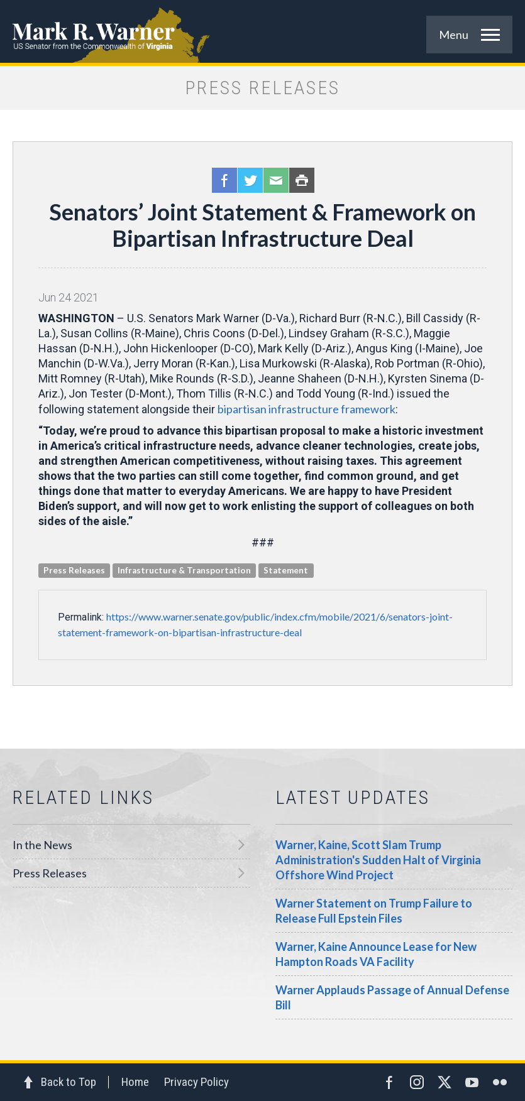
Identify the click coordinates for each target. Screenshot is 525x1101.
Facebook (224, 180)
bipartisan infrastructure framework (306, 409)
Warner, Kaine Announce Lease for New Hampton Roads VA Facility (376, 954)
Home (135, 1082)
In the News (42, 845)
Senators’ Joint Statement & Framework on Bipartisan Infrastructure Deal (262, 225)
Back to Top (68, 1082)
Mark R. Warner (262, 31)
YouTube (472, 1082)
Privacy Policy (196, 1082)
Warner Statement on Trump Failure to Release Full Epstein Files (373, 910)
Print (301, 180)
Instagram (416, 1082)
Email (276, 180)
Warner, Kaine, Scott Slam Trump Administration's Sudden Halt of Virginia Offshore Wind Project (378, 860)
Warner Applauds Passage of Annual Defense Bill (392, 997)
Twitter (250, 180)
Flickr (499, 1082)
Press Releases (50, 873)
